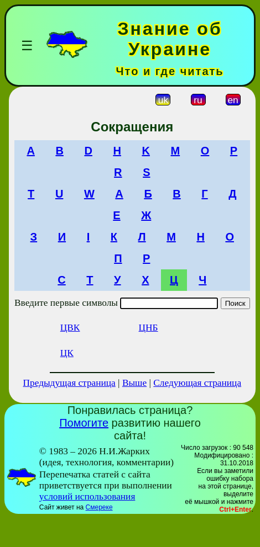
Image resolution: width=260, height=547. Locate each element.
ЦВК (70, 327)
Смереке (99, 507)
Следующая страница (197, 383)
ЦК (67, 353)
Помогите (83, 423)
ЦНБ (148, 327)
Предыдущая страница (69, 383)
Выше (134, 383)
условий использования (87, 496)
